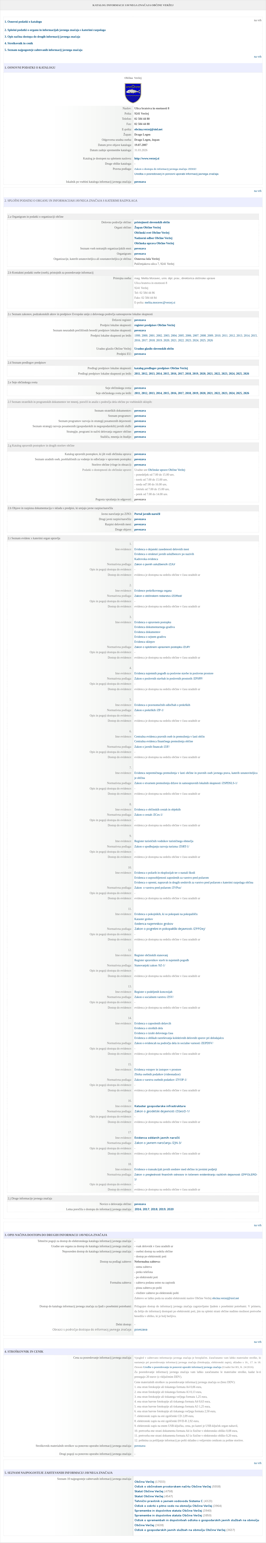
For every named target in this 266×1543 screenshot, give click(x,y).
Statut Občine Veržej (148, 1491)
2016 (137, 340)
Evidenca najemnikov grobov (153, 924)
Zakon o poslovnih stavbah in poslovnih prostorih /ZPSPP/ (168, 678)
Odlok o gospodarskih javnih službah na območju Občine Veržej (179, 1530)
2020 (166, 340)
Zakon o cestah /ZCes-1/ (148, 814)
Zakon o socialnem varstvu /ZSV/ (154, 997)
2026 (210, 340)
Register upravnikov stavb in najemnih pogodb (161, 960)
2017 (145, 340)
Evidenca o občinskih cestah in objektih (157, 809)
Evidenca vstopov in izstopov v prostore (157, 1069)
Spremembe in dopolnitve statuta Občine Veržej (168, 1511)
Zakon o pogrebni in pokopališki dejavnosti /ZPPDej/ (169, 929)
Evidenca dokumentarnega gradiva (154, 627)
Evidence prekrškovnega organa (153, 590)
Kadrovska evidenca (146, 559)
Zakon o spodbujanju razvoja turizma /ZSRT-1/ (161, 846)
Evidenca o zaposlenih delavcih (152, 1023)
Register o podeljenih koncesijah (153, 991)
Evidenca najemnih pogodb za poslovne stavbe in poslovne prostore (173, 673)
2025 (203, 340)
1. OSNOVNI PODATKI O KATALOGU (30, 67)
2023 (188, 340)
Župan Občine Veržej (147, 227)
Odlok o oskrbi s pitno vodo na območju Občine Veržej (173, 1506)
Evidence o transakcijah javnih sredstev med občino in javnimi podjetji (175, 1169)
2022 (181, 340)
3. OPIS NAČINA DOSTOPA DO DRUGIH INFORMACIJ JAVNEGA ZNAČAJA (56, 1235)
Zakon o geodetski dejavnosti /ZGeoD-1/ (162, 1111)
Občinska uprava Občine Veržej (154, 243)
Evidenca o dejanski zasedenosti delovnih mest (161, 549)
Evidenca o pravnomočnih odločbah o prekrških (162, 705)
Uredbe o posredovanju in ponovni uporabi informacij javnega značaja (182, 1367)
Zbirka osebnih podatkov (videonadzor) (157, 1074)
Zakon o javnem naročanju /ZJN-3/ (157, 1143)
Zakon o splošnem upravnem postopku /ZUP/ (162, 647)
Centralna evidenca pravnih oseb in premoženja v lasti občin (169, 736)
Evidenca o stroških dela (148, 1028)
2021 (174, 340)
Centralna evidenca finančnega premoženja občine (163, 741)
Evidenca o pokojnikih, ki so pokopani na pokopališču (166, 914)
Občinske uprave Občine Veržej (166, 469)
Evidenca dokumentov (147, 632)
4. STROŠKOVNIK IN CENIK (24, 1351)
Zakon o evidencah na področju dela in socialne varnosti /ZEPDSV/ (173, 1043)
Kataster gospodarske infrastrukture (160, 1106)
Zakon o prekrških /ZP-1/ (149, 710)
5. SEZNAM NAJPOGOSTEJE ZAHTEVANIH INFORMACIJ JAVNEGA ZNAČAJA (59, 1472)
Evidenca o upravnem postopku (152, 622)
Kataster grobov (143, 919)
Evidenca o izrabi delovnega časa (153, 1033)
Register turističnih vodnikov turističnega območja (163, 841)
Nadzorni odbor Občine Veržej (153, 238)
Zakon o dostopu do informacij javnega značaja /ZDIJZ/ (165, 168)
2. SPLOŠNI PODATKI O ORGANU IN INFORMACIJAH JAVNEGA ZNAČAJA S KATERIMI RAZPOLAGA (71, 200)
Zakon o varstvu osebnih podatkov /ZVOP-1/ (160, 1079)
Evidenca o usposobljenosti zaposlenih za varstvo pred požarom (171, 877)
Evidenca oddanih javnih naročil (157, 1138)
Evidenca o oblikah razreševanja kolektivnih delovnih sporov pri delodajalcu (179, 1038)
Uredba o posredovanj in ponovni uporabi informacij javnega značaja (176, 173)
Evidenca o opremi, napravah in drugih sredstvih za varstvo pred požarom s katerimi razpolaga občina (193, 882)
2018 (152, 340)
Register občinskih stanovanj (151, 955)
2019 (159, 340)
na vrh (257, 20)
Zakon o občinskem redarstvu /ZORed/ (158, 595)
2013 (239, 335)
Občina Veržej (144, 1482)
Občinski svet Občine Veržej (151, 232)
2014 (247, 335)
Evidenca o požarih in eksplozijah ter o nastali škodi (164, 872)
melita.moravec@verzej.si (160, 302)
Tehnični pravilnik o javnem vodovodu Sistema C (168, 1501)
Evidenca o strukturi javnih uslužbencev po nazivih (164, 554)
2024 (195, 340)
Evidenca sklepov (144, 641)
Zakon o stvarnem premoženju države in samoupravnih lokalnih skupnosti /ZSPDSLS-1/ (186, 783)
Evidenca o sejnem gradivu (150, 636)
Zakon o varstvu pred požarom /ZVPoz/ (157, 887)
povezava (140, 454)
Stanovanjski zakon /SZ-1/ (149, 965)
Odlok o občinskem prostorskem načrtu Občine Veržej (172, 1487)
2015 (254, 335)
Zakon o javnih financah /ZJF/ (152, 746)
